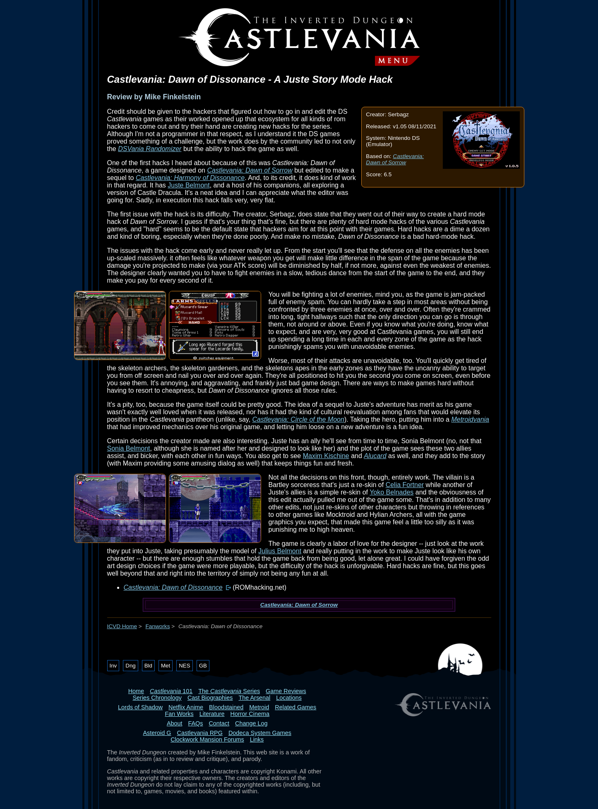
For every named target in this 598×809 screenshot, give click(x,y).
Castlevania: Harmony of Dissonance (190, 177)
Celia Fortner (405, 484)
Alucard (375, 455)
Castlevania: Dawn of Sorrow (395, 159)
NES (184, 666)
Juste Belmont (188, 185)
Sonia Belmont (128, 448)
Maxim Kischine (326, 455)
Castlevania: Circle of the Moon (298, 419)
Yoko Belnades (391, 492)
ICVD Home (122, 626)
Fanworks (158, 626)
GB (203, 666)
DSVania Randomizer (149, 148)
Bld (148, 666)
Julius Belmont (279, 551)
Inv (113, 666)
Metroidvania (470, 419)
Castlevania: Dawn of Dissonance (173, 587)
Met (165, 666)
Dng (130, 666)
